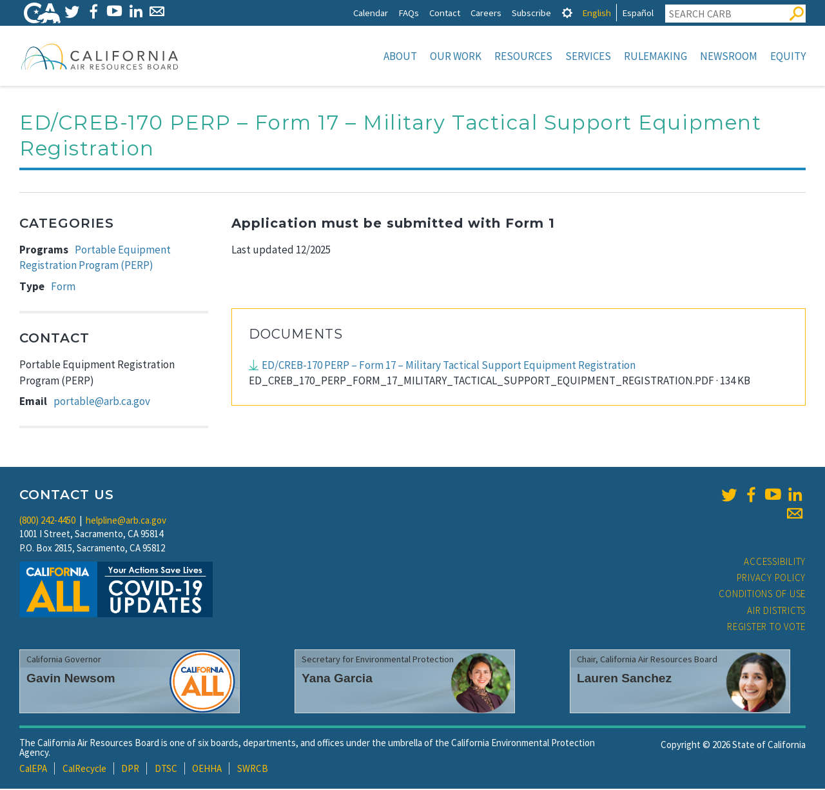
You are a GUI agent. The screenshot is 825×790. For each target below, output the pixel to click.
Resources (523, 56)
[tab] (567, 13)
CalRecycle (84, 770)
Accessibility (775, 563)
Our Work (455, 56)
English (596, 12)
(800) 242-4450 (47, 521)
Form (63, 288)
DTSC (166, 770)
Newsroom (728, 56)
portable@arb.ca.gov (101, 402)
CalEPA (33, 770)
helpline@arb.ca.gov (126, 521)
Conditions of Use (762, 595)
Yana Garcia (337, 679)
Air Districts (776, 612)
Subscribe (531, 12)
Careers (486, 12)
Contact (444, 12)
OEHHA (207, 770)
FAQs (408, 12)
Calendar (370, 12)
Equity (788, 56)
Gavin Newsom (70, 679)
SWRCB (252, 770)
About (400, 56)
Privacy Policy (771, 579)
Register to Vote (766, 628)
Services (588, 56)
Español (638, 12)
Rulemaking (655, 56)
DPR (130, 770)
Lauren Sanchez (624, 679)
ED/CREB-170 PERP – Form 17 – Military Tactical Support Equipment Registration (449, 366)
